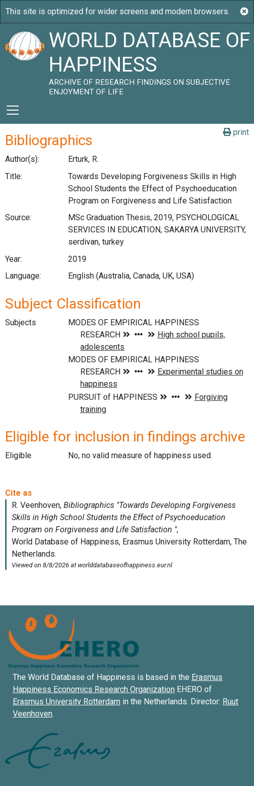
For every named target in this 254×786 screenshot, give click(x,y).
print (236, 132)
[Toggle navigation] (12, 110)
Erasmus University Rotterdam (66, 701)
